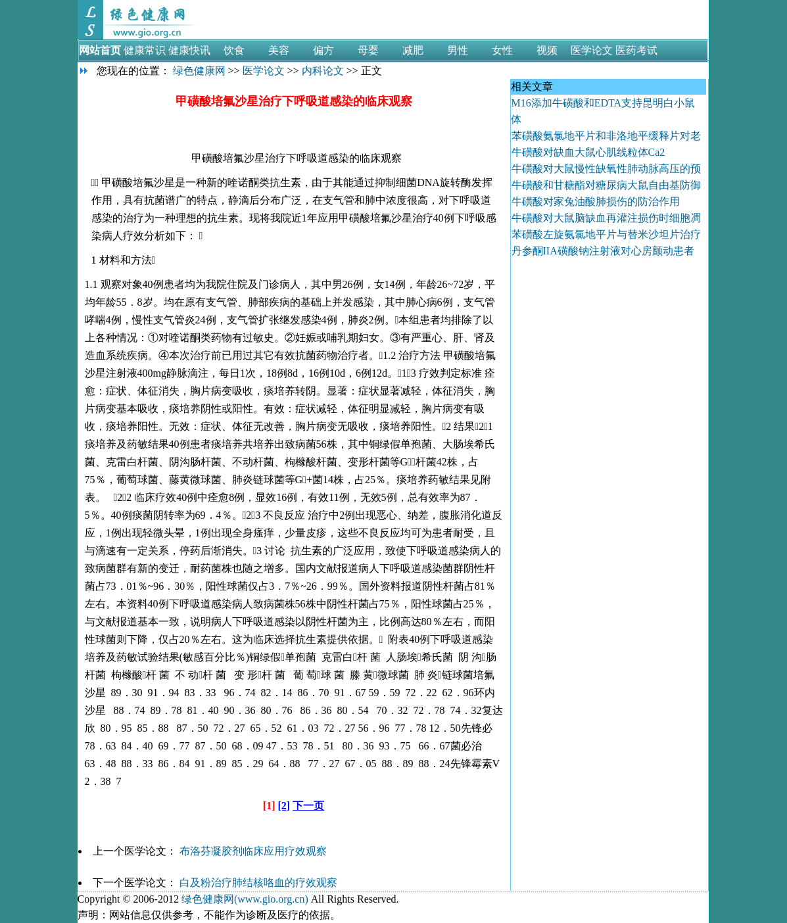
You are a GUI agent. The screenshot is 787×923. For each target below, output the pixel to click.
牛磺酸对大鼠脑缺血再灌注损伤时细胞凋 (606, 218)
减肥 (412, 50)
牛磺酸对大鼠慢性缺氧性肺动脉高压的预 (606, 168)
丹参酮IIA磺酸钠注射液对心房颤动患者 (603, 250)
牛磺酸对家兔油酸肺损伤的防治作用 (596, 201)
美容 (278, 50)
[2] (284, 805)
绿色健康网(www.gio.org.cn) (244, 899)
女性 (502, 50)
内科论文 (323, 70)
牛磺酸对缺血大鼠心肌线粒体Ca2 (590, 152)
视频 (547, 50)
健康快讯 (189, 50)
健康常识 (145, 50)
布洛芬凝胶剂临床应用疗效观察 (253, 851)
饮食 (234, 50)
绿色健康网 (199, 70)
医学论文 (592, 50)
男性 (457, 50)
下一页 (308, 805)
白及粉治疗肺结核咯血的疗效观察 (258, 882)
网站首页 (100, 50)
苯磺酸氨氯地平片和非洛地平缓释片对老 (606, 135)
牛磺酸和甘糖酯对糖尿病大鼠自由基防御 (606, 185)
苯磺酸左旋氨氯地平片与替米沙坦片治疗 (606, 234)
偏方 (323, 50)
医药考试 (636, 50)
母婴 (368, 50)
